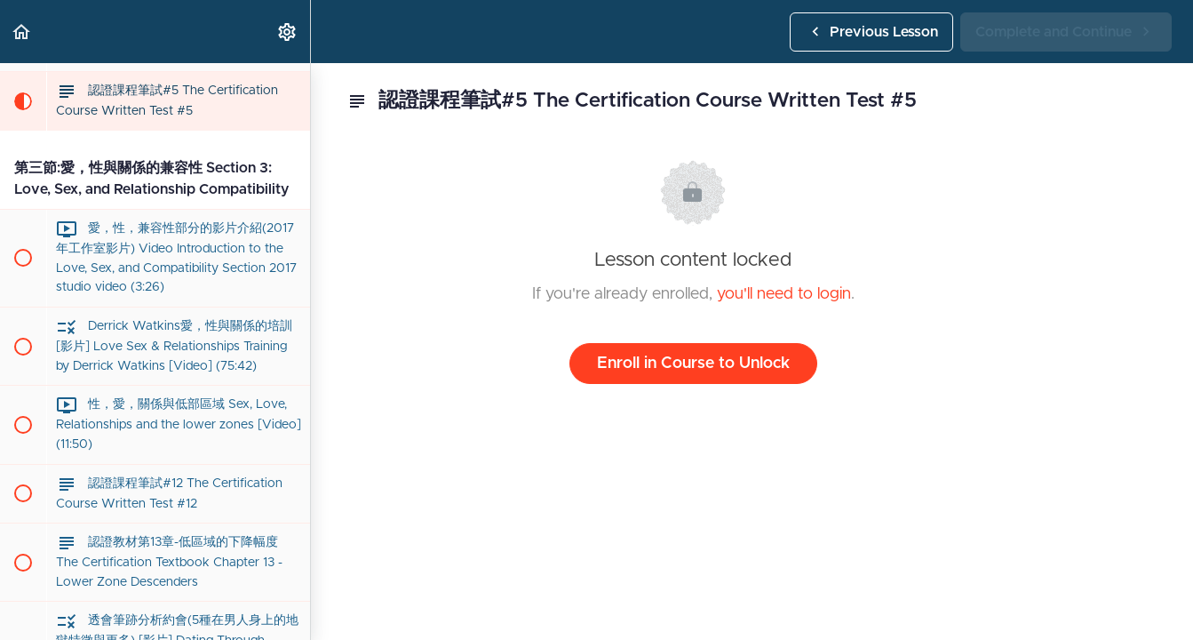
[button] (22, 31)
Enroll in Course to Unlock (693, 364)
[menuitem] (288, 31)
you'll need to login (784, 294)
